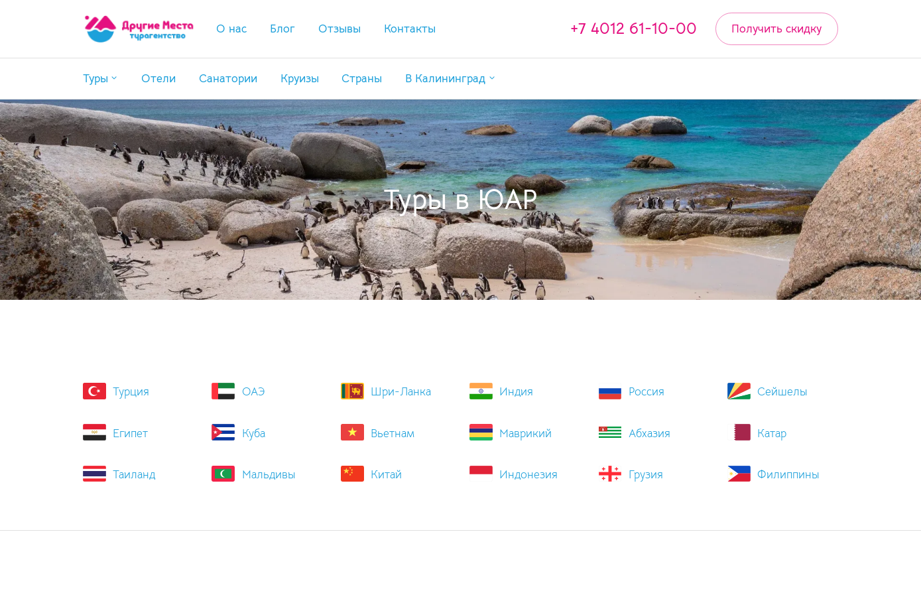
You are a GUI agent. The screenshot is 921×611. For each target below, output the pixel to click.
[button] (101, 78)
